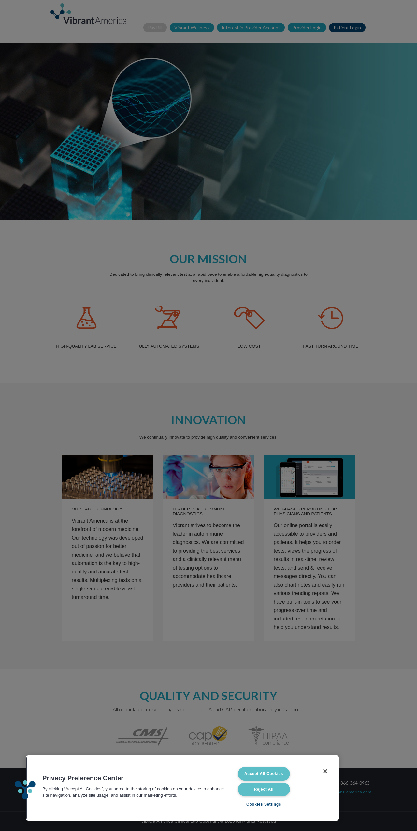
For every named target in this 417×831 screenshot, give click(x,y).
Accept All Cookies (263, 773)
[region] (182, 788)
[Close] (325, 771)
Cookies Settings (263, 804)
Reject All (263, 789)
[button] (25, 789)
